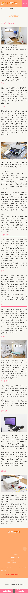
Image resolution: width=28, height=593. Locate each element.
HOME (2, 8)
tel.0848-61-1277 (14, 558)
